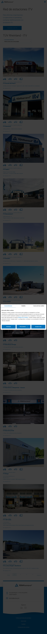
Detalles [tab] (23, 305)
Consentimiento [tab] (8, 305)
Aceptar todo (38, 326)
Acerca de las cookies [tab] (38, 305)
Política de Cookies (23, 317)
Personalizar (23, 326)
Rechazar (8, 326)
